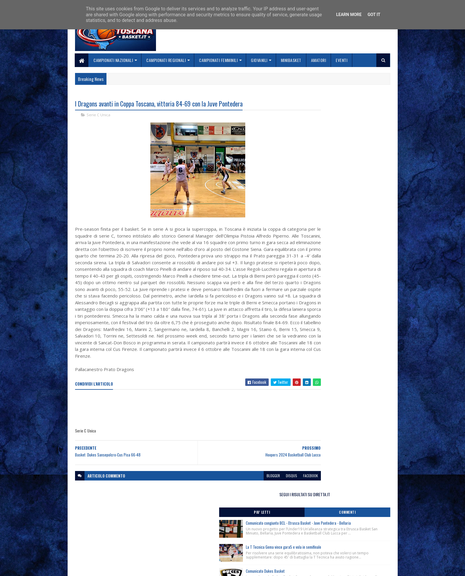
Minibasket (291, 60)
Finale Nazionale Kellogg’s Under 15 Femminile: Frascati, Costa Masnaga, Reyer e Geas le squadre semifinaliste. (342, 271)
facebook (274, 496)
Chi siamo (191, 537)
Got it (373, 14)
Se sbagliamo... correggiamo (208, 551)
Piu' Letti (319, 123)
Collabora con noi (198, 544)
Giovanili (259, 60)
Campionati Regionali (166, 60)
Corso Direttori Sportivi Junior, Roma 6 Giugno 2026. (339, 320)
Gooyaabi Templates (152, 567)
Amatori (318, 60)
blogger (237, 496)
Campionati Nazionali (113, 60)
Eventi (342, 60)
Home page (192, 530)
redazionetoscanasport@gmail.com (354, 530)
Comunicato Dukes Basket (341, 207)
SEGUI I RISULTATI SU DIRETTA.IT (343, 105)
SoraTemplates (103, 567)
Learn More (349, 14)
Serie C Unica (98, 115)
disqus (255, 496)
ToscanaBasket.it (320, 352)
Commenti (366, 123)
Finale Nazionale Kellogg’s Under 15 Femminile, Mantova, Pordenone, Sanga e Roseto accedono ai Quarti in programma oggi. (342, 305)
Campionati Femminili (218, 60)
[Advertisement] (183, 429)
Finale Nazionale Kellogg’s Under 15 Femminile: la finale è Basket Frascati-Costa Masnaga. (341, 252)
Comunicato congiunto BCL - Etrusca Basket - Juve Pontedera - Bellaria (355, 137)
